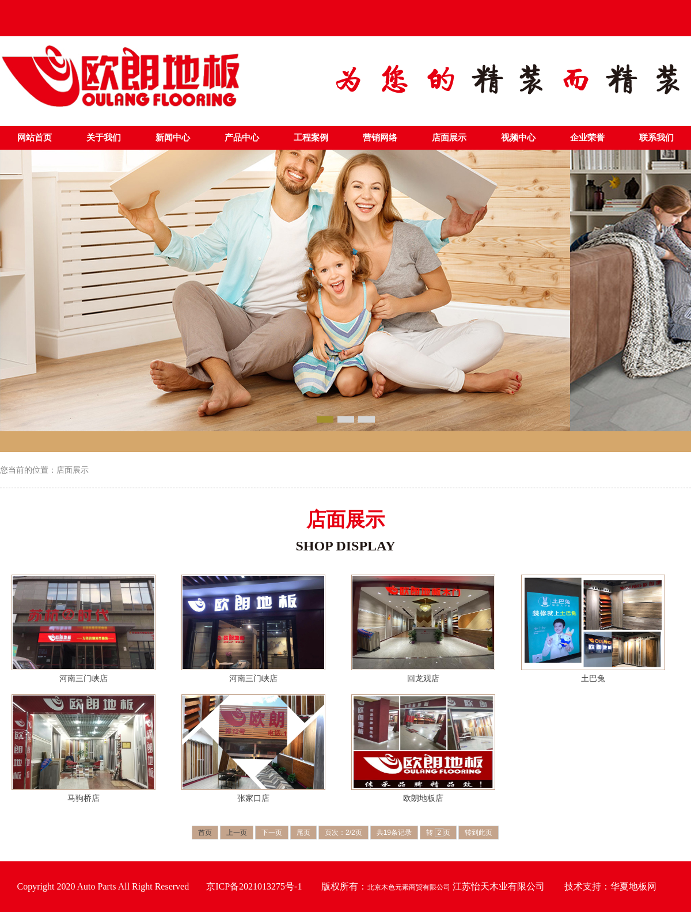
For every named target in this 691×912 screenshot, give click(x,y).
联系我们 (656, 137)
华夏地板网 (633, 886)
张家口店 (253, 798)
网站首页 (34, 137)
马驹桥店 (83, 798)
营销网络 (380, 137)
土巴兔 (593, 678)
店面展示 (449, 137)
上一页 (236, 833)
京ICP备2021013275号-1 (254, 886)
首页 (205, 833)
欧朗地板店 (423, 798)
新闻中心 (172, 137)
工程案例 (311, 137)
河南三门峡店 (83, 678)
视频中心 (518, 137)
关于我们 (103, 137)
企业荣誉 (587, 137)
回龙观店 (423, 678)
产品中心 (242, 137)
